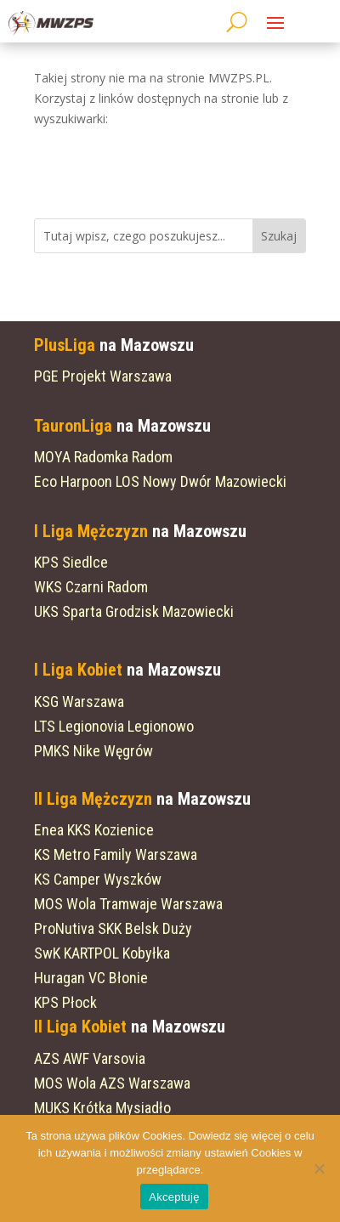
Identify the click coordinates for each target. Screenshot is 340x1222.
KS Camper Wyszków (98, 879)
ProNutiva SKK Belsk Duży (113, 928)
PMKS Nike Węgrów (93, 751)
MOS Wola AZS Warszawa (112, 1083)
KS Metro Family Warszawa (115, 854)
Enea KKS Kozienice (94, 830)
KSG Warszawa (79, 701)
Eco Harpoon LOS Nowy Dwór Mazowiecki (160, 481)
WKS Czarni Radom (91, 587)
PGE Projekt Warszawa (103, 376)
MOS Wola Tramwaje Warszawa (128, 904)
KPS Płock (65, 1002)
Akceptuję (174, 1197)
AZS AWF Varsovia (89, 1058)
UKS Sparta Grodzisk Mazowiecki (134, 611)
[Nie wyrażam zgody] (318, 1168)
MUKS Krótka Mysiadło (102, 1108)
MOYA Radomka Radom (103, 457)
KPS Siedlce (71, 562)
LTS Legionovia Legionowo (114, 726)
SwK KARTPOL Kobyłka (102, 953)
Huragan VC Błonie (91, 978)
